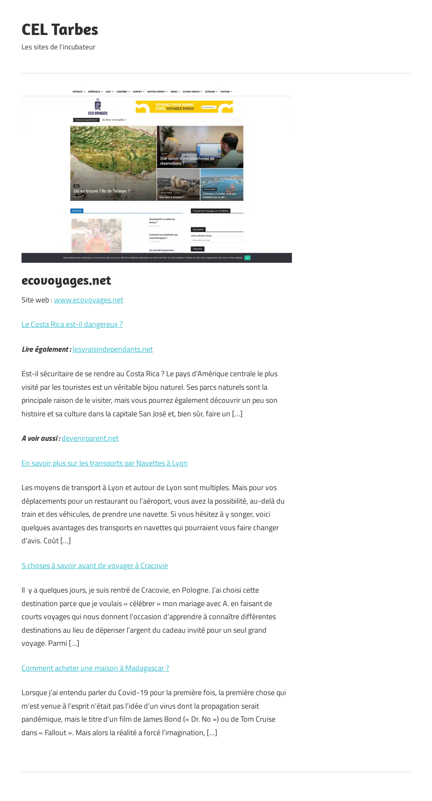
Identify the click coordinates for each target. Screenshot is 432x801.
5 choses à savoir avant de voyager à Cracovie (95, 565)
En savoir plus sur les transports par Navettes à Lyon (105, 463)
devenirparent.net (90, 438)
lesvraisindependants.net (113, 349)
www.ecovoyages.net (88, 299)
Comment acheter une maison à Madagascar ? (95, 668)
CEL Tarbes (60, 28)
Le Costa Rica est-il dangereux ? (72, 324)
